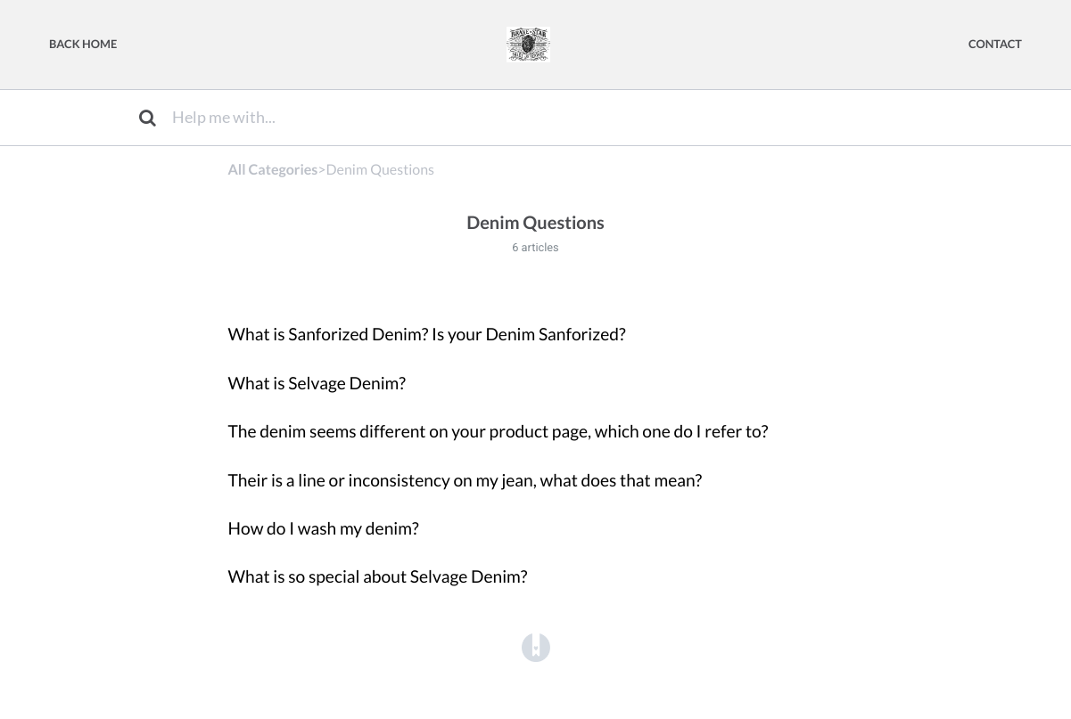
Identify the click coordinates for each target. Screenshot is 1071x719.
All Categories (273, 169)
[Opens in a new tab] (536, 646)
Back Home (83, 44)
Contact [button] (995, 44)
